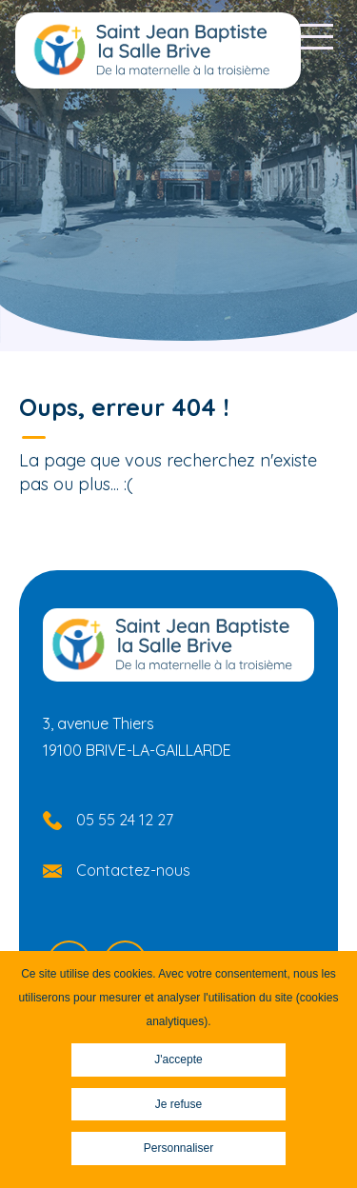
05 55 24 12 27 (124, 819)
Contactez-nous (133, 870)
